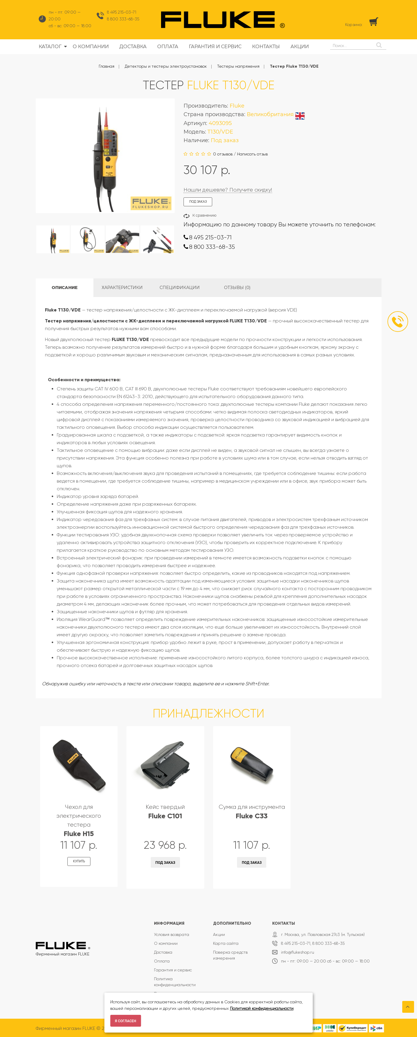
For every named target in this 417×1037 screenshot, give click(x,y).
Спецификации (180, 287)
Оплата (162, 961)
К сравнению (204, 215)
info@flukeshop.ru (297, 952)
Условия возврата (171, 934)
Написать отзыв (252, 154)
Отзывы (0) (237, 287)
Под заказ (165, 863)
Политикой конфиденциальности (261, 1008)
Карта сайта (225, 943)
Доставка (163, 952)
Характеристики (122, 287)
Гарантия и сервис (173, 970)
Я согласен (125, 1021)
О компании (166, 943)
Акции (219, 934)
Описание (64, 287)
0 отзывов (223, 154)
